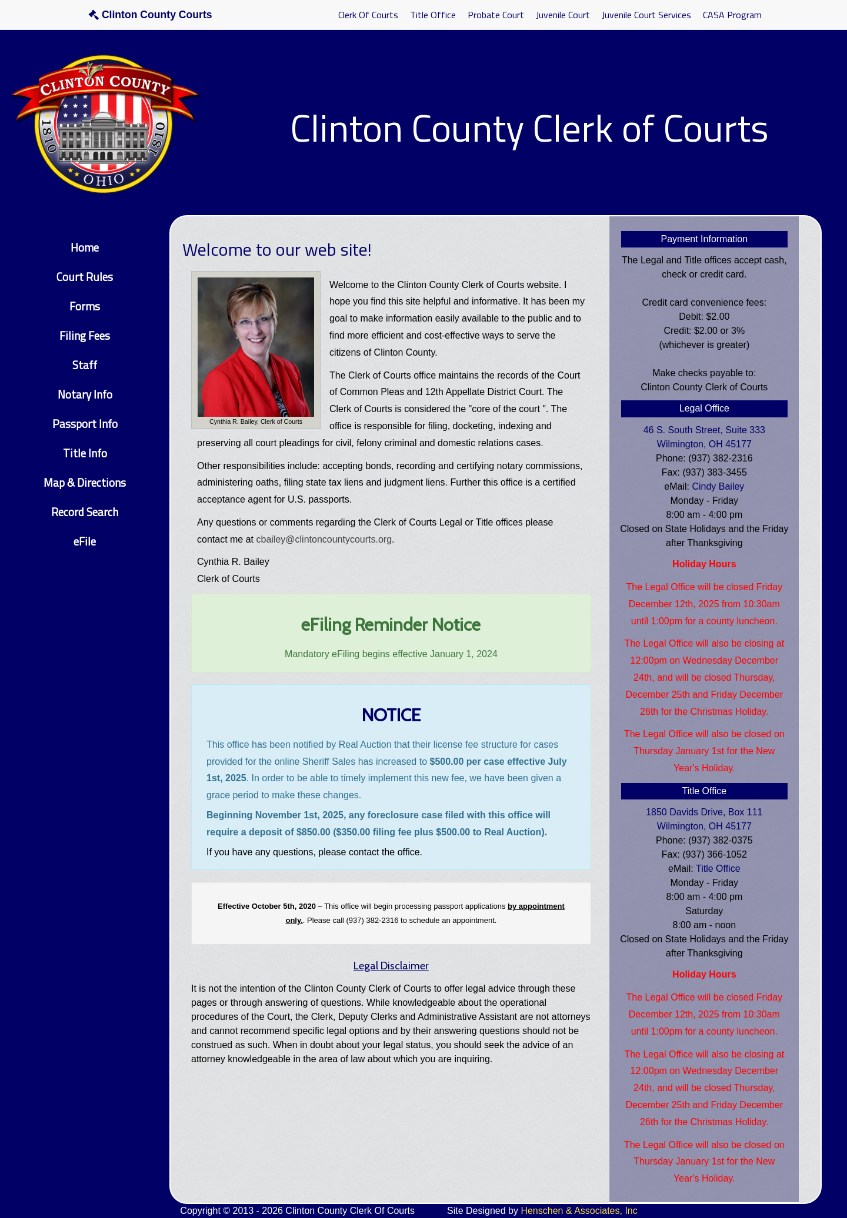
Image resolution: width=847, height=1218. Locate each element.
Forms (84, 305)
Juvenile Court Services (646, 15)
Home (85, 247)
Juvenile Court (563, 15)
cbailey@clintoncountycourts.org (324, 539)
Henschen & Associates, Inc (579, 1211)
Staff (84, 364)
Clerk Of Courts (368, 15)
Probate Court (496, 15)
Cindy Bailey (718, 486)
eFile (85, 541)
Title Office (433, 15)
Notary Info (85, 394)
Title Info (85, 452)
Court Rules (84, 276)
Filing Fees (84, 335)
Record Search (84, 511)
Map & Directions (85, 482)
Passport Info (85, 423)
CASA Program (732, 15)
